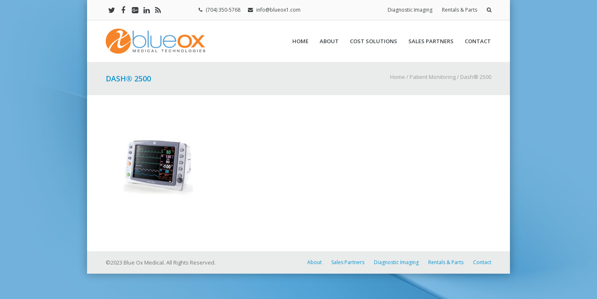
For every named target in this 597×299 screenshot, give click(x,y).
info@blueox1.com (278, 9)
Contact (478, 41)
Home (300, 41)
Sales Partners (431, 41)
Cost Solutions (373, 41)
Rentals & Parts (459, 9)
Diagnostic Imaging (410, 9)
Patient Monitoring (433, 77)
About (329, 41)
